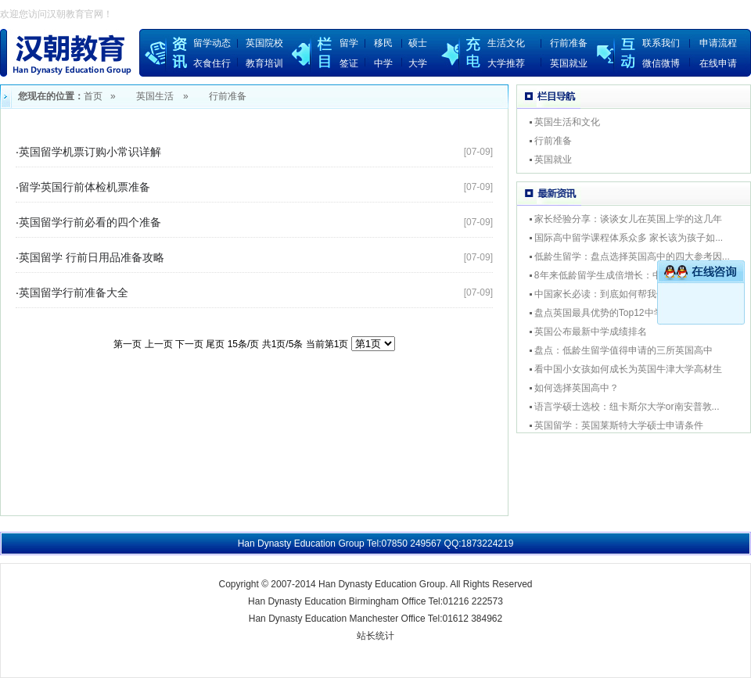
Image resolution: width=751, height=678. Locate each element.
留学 (349, 43)
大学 (417, 63)
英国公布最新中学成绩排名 (590, 331)
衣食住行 (212, 63)
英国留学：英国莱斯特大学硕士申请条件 (618, 425)
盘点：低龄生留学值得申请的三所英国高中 (623, 350)
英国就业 (569, 63)
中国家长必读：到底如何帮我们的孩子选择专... (632, 294)
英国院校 (264, 43)
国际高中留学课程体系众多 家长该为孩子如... (628, 237)
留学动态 (212, 43)
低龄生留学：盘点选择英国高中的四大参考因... (632, 256)
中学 (383, 63)
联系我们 (661, 43)
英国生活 (155, 96)
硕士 (417, 43)
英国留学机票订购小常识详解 (90, 151)
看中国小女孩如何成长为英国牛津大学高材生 (628, 369)
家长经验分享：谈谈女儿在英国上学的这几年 (628, 218)
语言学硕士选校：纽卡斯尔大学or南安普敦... (627, 406)
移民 (383, 43)
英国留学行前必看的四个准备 (90, 222)
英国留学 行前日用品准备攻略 (91, 257)
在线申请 (718, 63)
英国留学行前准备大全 (73, 292)
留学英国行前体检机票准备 (84, 187)
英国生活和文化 (567, 122)
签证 (349, 63)
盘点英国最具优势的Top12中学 (598, 312)
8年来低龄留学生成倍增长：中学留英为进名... (630, 275)
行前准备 (569, 43)
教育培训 (264, 63)
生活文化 (506, 43)
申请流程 (718, 43)
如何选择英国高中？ (576, 387)
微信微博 (661, 63)
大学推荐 (506, 63)
